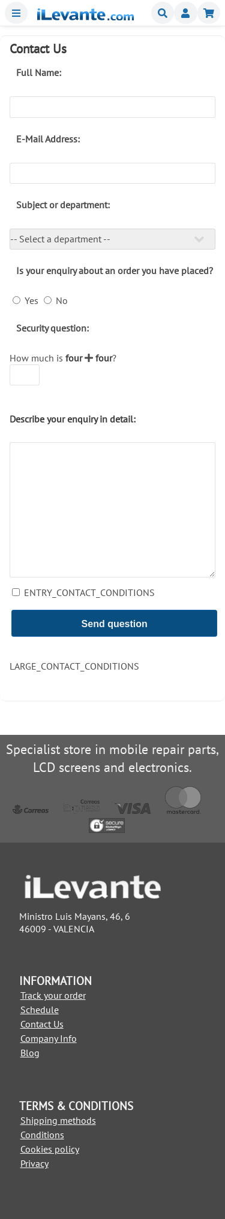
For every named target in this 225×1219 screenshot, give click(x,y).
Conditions (42, 1135)
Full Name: (38, 72)
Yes (30, 300)
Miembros (185, 13)
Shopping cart (208, 13)
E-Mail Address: (48, 139)
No (60, 300)
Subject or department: (63, 205)
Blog (30, 1053)
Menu (16, 13)
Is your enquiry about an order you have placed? (114, 270)
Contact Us (42, 1024)
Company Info (48, 1038)
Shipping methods (58, 1120)
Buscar (162, 13)
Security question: (52, 328)
